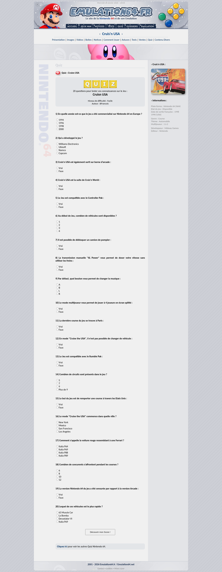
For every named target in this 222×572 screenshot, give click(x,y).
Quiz (150, 39)
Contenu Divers (162, 39)
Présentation (58, 39)
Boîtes (88, 39)
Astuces (126, 39)
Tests (134, 39)
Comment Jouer (111, 39)
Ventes (142, 39)
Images (70, 39)
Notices (97, 39)
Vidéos (79, 39)
